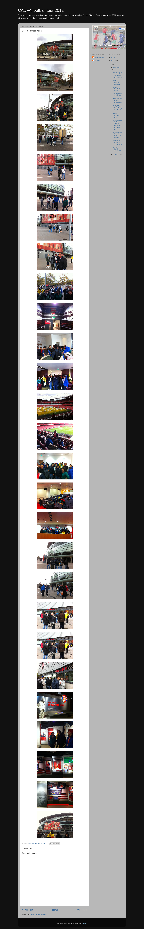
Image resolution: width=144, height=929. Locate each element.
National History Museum (116, 82)
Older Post (82, 910)
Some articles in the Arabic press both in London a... (117, 124)
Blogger (84, 923)
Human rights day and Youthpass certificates (117, 74)
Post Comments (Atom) (39, 914)
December (116, 63)
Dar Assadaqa (99, 57)
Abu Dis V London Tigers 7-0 (117, 149)
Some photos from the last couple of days (117, 134)
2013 (113, 57)
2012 (113, 60)
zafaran (97, 60)
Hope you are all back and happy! (117, 100)
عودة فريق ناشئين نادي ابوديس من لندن (117, 107)
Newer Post (27, 910)
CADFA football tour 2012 (41, 10)
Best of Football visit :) (116, 89)
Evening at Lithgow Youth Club (117, 142)
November (116, 68)
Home (55, 910)
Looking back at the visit (117, 94)
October (116, 154)
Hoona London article (116, 115)
